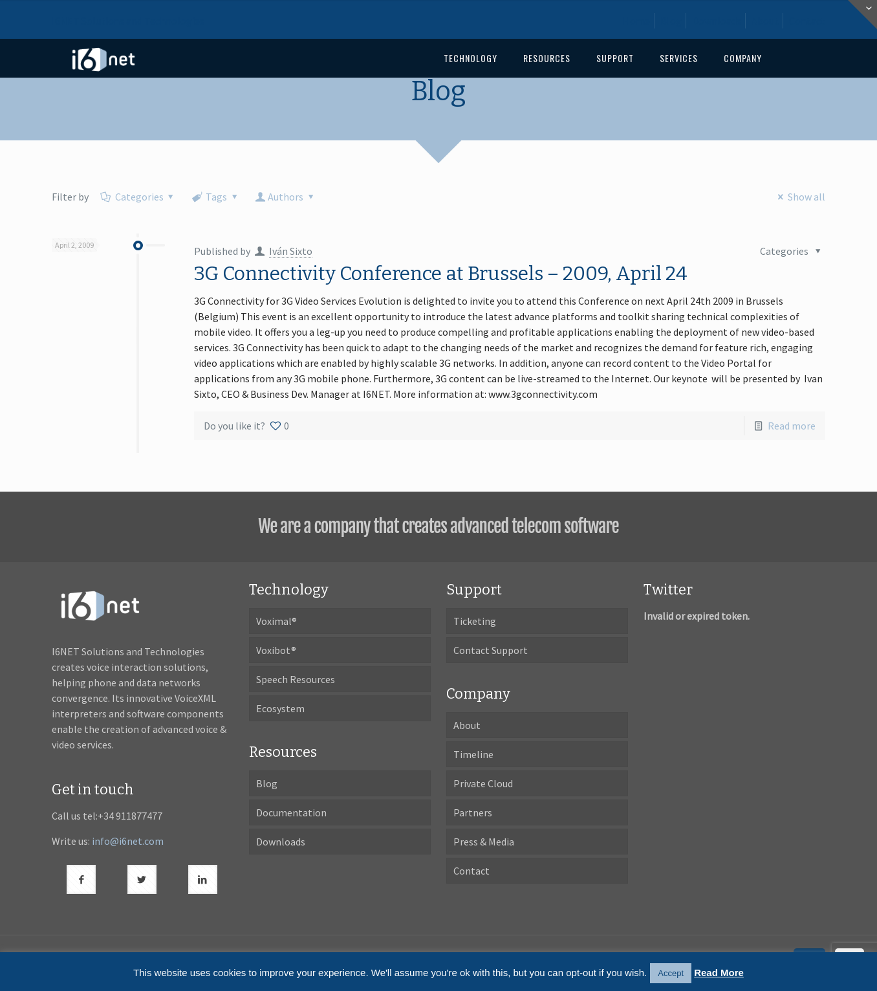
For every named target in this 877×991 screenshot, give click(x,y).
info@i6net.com (128, 840)
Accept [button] (671, 973)
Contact (807, 20)
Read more (792, 425)
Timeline (473, 754)
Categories (138, 196)
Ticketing (474, 621)
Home (636, 20)
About (765, 20)
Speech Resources (295, 679)
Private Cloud (483, 783)
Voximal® (276, 621)
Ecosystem (280, 708)
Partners (472, 812)
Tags (215, 196)
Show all (799, 196)
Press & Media (483, 841)
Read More (719, 972)
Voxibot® (276, 650)
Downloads (716, 20)
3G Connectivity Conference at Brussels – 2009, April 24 (441, 273)
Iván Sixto (290, 251)
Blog (671, 20)
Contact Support (490, 650)
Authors (286, 196)
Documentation (291, 812)
